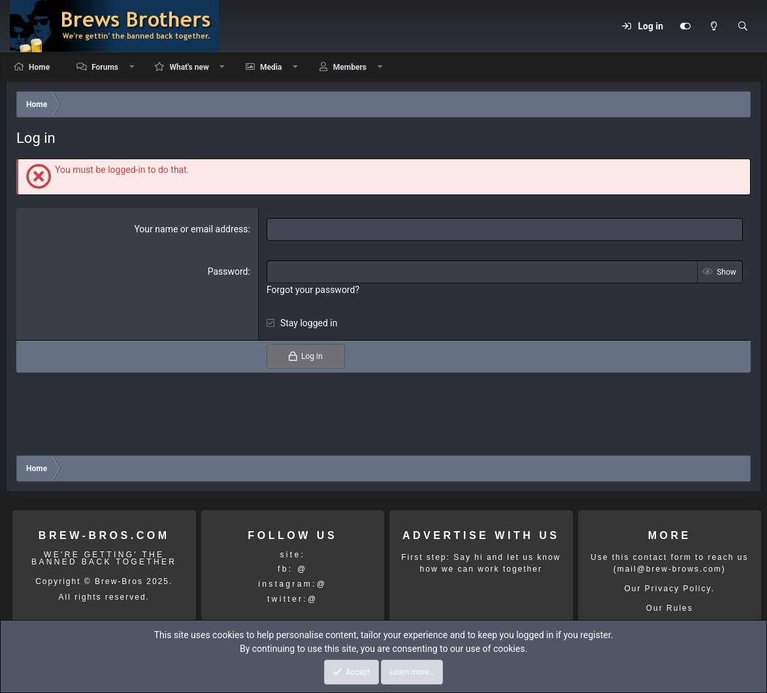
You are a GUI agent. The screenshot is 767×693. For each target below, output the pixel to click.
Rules (679, 608)
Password (228, 271)
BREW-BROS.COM (104, 535)
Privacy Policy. (680, 588)
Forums (104, 67)
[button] (132, 67)
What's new (188, 67)
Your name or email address (191, 229)
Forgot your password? (313, 290)
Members (350, 67)
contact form (662, 557)
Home (39, 67)
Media (271, 67)
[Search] (742, 26)
